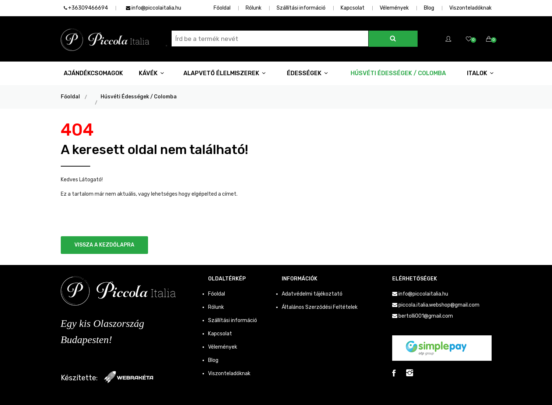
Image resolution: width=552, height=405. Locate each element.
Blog (429, 8)
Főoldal (222, 8)
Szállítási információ (301, 8)
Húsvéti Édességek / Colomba (398, 73)
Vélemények (394, 8)
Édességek (307, 73)
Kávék (151, 73)
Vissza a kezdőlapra (104, 245)
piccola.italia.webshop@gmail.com (438, 305)
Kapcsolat (353, 8)
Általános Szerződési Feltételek (320, 307)
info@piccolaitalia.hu (153, 8)
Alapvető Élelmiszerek (224, 73)
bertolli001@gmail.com (425, 316)
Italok (480, 73)
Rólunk (253, 8)
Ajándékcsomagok (93, 73)
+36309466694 (86, 8)
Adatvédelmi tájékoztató (312, 294)
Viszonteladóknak (470, 8)
